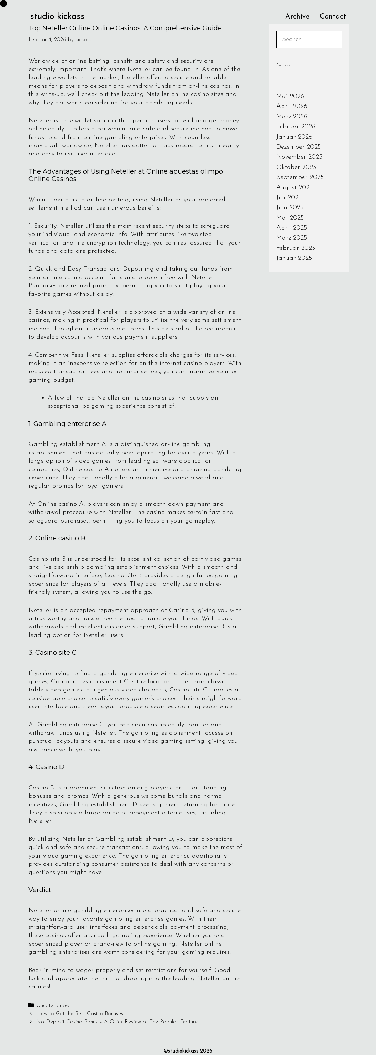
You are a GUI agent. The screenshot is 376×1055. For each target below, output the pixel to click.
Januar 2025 (294, 258)
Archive (297, 16)
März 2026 (291, 116)
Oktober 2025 (296, 167)
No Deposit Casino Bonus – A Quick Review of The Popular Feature (117, 1022)
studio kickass (57, 16)
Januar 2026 (294, 137)
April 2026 (291, 106)
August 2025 (294, 187)
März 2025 (291, 238)
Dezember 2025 (298, 147)
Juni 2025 (289, 207)
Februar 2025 (295, 248)
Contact (333, 16)
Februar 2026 (295, 126)
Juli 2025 (289, 197)
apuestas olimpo (196, 171)
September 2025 (300, 177)
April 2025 (291, 228)
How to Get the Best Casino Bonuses (79, 1014)
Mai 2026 (290, 96)
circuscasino (149, 724)
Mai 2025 (290, 218)
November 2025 (299, 157)
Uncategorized (53, 1005)
